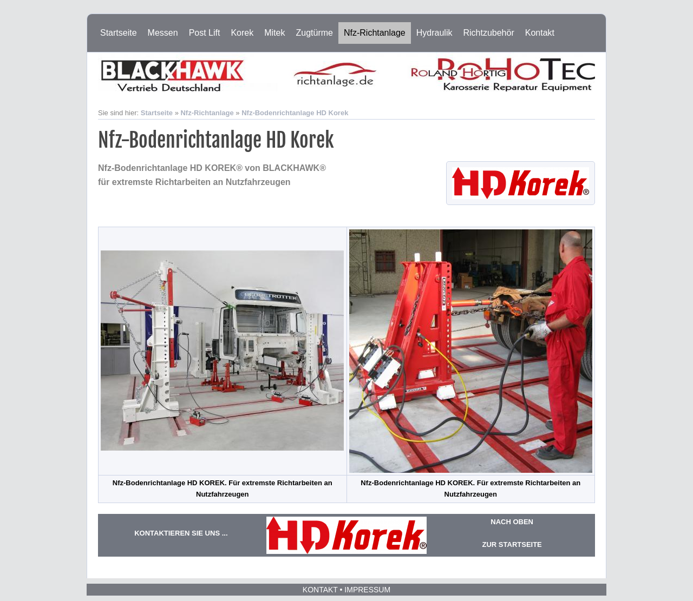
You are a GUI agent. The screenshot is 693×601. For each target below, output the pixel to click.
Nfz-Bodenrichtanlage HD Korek (294, 113)
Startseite (118, 32)
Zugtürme (314, 32)
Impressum (367, 589)
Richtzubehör (488, 32)
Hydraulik (434, 32)
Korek (242, 32)
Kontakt (539, 32)
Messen (163, 32)
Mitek (274, 32)
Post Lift (204, 32)
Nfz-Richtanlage (375, 32)
